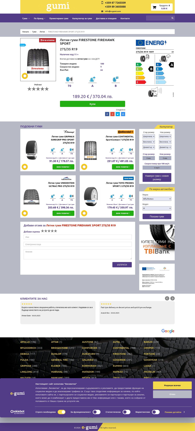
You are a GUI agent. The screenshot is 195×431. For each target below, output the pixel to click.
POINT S (24, 383)
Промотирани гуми (58, 18)
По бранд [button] (39, 18)
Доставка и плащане (106, 18)
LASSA (147, 365)
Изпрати (122, 264)
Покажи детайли (173, 425)
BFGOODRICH (28, 347)
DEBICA (24, 353)
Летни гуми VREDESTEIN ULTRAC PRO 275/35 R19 (61, 184)
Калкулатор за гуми (82, 18)
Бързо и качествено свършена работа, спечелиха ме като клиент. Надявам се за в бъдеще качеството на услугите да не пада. (58, 309)
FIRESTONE (119, 353)
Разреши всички (172, 399)
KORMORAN (89, 365)
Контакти (125, 18)
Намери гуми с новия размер (157, 177)
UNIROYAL (150, 389)
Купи (92, 103)
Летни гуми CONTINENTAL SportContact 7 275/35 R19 (120, 138)
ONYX (116, 377)
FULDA (24, 359)
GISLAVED (87, 359)
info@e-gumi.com (113, 11)
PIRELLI (148, 377)
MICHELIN (149, 371)
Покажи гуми (157, 216)
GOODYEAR (150, 359)
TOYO (85, 389)
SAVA (147, 383)
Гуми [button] (26, 18)
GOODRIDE (119, 359)
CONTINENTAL (121, 347)
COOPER (149, 347)
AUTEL (117, 341)
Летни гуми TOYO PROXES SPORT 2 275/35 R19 (120, 184)
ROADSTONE (120, 383)
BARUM (148, 341)
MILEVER (25, 377)
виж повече (63, 166)
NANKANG (57, 377)
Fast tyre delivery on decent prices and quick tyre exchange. (137, 308)
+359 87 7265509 (115, 2)
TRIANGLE (118, 389)
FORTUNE (149, 353)
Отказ (172, 408)
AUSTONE (87, 341)
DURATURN (88, 353)
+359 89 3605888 (115, 6)
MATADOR (88, 371)
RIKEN (85, 383)
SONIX (24, 389)
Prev (167, 298)
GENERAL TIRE (59, 359)
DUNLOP (56, 353)
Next (172, 298)
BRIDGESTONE (59, 347)
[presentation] (44, 267)
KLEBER (55, 365)
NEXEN (86, 377)
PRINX (54, 383)
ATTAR (54, 341)
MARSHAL (57, 371)
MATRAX (118, 371)
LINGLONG (26, 371)
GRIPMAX (25, 365)
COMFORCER (89, 347)
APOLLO (25, 341)
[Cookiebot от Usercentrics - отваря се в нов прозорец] (17, 426)
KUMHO (117, 365)
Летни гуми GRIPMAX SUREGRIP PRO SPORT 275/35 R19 (62, 139)
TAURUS (56, 389)
